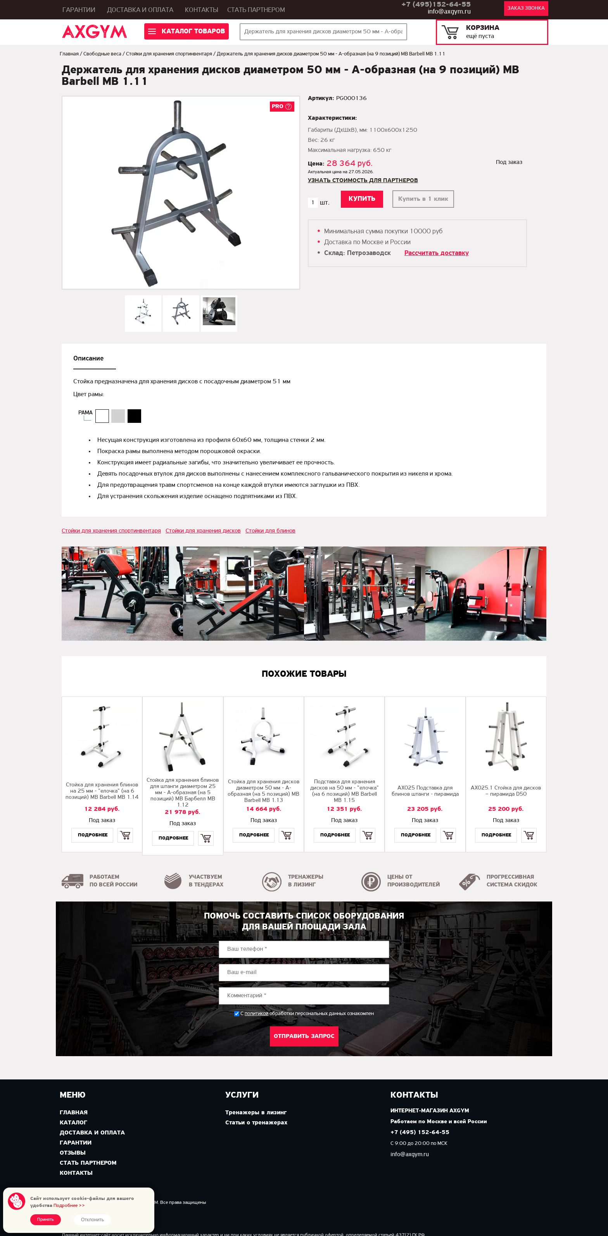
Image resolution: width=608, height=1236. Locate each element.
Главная (69, 54)
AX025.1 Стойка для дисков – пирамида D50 (506, 791)
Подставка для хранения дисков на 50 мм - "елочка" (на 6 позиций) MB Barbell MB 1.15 (344, 791)
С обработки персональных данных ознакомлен (307, 1014)
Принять (45, 1219)
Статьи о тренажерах (256, 1123)
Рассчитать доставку (436, 253)
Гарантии (78, 10)
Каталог (73, 1123)
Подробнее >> (69, 1205)
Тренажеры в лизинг (256, 1113)
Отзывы (73, 1153)
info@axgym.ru (449, 12)
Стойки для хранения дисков (203, 531)
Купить (125, 828)
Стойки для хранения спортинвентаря (169, 54)
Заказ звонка (526, 8)
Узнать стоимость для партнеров (363, 181)
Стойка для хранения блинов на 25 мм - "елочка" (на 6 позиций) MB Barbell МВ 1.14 (102, 791)
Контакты (201, 10)
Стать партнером (256, 10)
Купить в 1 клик (423, 199)
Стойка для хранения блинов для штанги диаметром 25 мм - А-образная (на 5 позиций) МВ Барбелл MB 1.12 (183, 792)
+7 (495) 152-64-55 (419, 1133)
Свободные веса (102, 54)
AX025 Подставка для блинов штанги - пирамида (425, 791)
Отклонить (92, 1219)
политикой (256, 1014)
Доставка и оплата (140, 10)
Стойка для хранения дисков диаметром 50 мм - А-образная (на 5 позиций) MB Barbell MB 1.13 (263, 791)
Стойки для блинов (270, 531)
